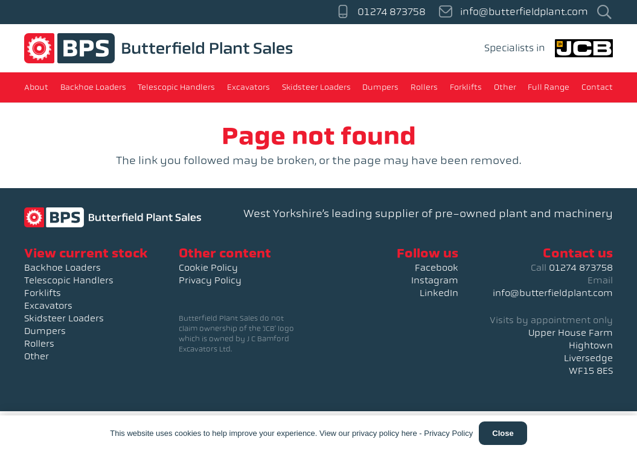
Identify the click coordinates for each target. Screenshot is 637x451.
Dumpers (45, 331)
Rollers (39, 343)
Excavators (48, 305)
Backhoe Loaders (62, 267)
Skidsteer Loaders (64, 318)
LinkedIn (439, 293)
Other (36, 356)
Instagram (434, 280)
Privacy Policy (210, 280)
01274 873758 (581, 267)
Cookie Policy (208, 267)
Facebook (436, 267)
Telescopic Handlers (69, 280)
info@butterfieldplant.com (553, 293)
